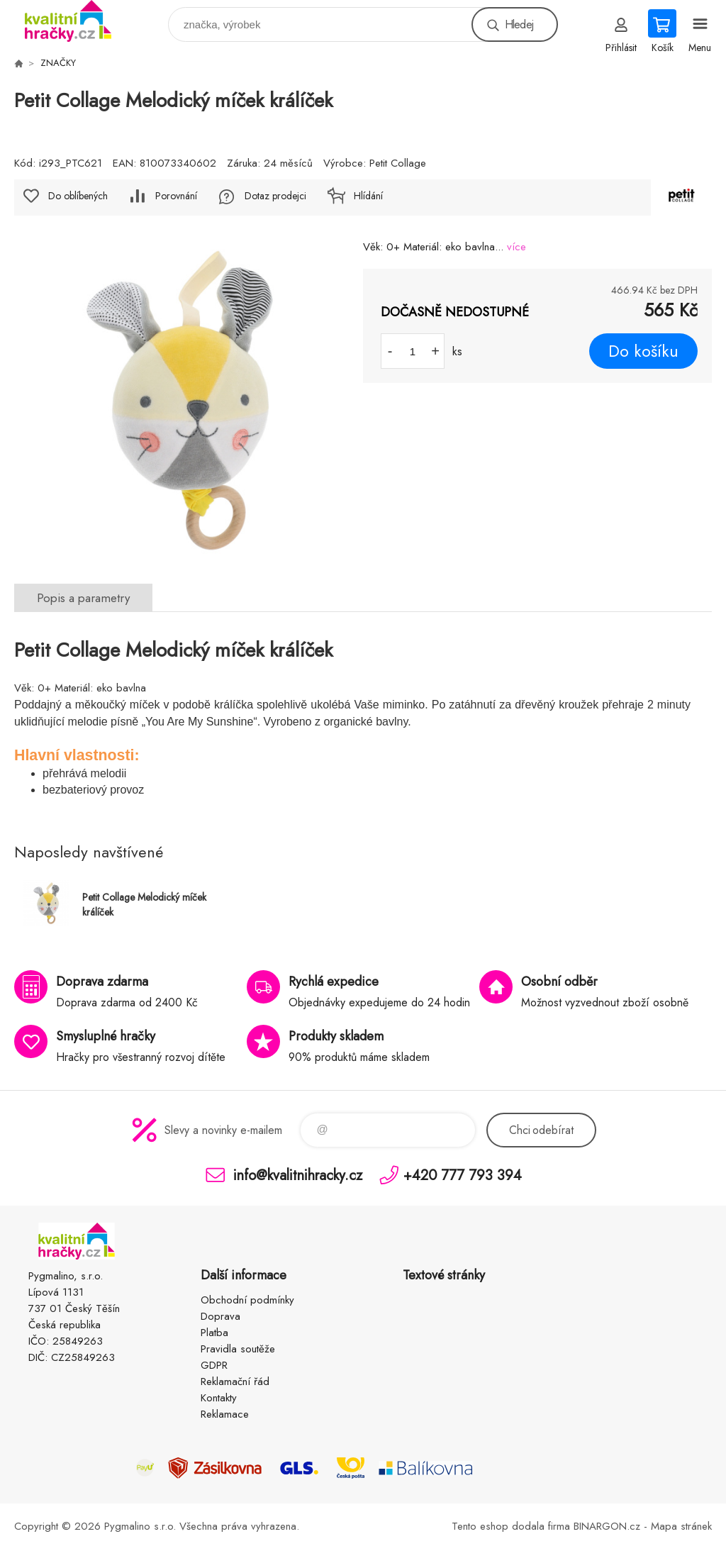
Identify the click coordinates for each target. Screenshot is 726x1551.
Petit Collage (397, 163)
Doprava (220, 1316)
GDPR (214, 1365)
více (516, 247)
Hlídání (368, 196)
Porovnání (176, 196)
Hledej (519, 24)
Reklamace (225, 1414)
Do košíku (643, 351)
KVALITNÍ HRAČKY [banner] (77, 21)
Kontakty (219, 1398)
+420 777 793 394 (462, 1174)
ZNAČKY (58, 63)
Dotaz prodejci (275, 196)
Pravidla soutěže (238, 1349)
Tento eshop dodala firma (511, 1526)
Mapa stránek (681, 1526)
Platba (214, 1332)
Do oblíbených (78, 196)
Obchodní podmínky (247, 1300)
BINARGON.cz (607, 1526)
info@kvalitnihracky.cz (297, 1174)
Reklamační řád (235, 1381)
